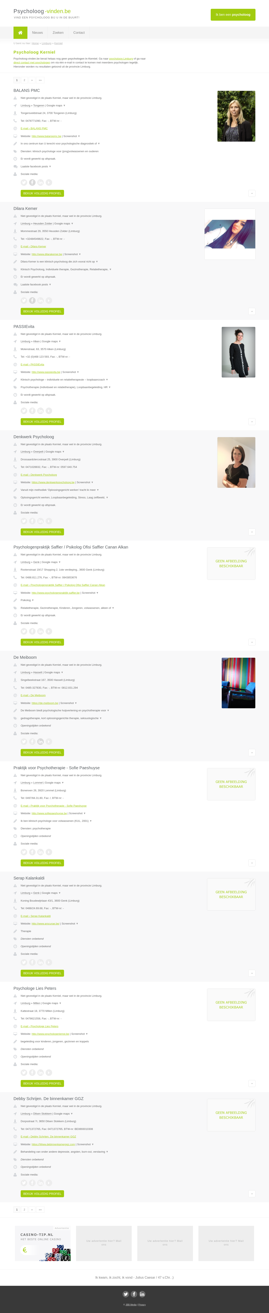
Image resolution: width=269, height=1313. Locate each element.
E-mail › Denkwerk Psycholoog (39, 474)
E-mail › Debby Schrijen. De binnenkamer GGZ (48, 1136)
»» (40, 80)
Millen (36, 1003)
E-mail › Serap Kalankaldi (36, 916)
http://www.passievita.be (46, 372)
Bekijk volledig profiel (42, 193)
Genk (36, 562)
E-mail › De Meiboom (33, 695)
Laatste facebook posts (36, 166)
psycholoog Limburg (121, 58)
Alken (36, 341)
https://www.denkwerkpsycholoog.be (53, 482)
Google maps (56, 105)
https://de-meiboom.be (45, 703)
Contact (79, 32)
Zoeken (58, 32)
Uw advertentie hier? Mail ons (104, 1242)
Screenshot (71, 136)
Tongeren (38, 105)
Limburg (25, 105)
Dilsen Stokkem (42, 1113)
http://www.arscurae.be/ (46, 923)
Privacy (142, 1304)
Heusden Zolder (42, 223)
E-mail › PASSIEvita (32, 364)
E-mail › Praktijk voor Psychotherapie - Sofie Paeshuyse (54, 805)
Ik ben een (233, 14)
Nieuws (37, 32)
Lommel (38, 782)
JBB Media (131, 1304)
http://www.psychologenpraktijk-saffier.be (56, 592)
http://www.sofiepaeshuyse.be (49, 813)
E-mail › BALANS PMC (34, 128)
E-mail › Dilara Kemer (33, 246)
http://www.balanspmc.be (46, 136)
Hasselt (37, 672)
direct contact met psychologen (32, 62)
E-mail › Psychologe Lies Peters (39, 1026)
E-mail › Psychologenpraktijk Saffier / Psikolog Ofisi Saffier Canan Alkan (63, 585)
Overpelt (38, 451)
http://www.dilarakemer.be (47, 254)
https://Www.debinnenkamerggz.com (53, 1144)
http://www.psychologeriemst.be (50, 1033)
